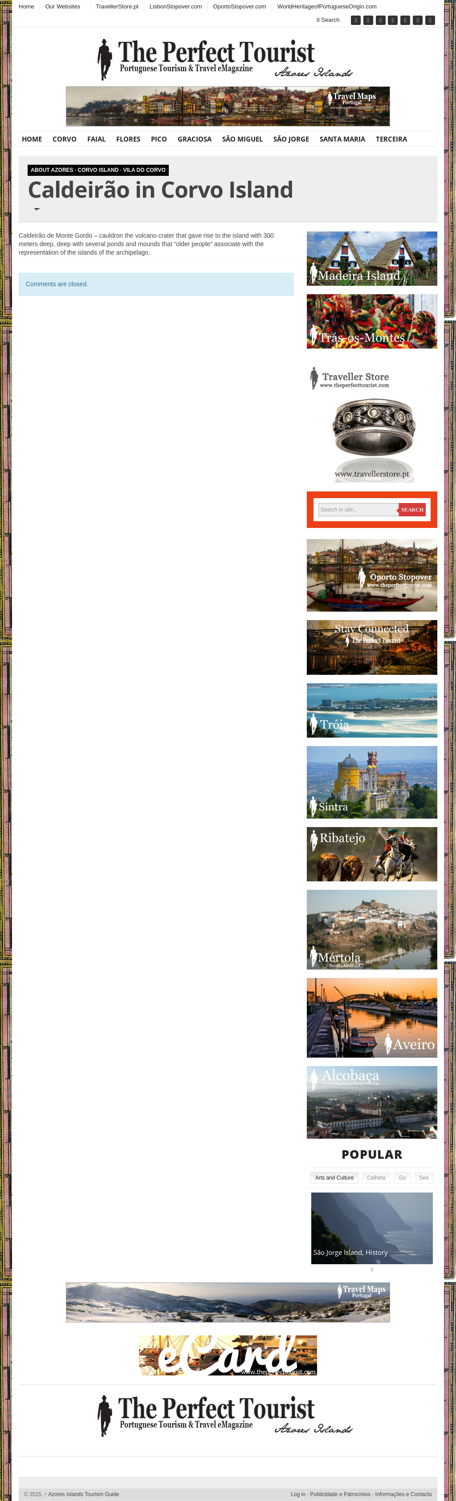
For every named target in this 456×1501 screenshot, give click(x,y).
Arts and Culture (334, 1178)
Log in (298, 1494)
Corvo (65, 138)
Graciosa (195, 138)
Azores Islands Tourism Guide (82, 1494)
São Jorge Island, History (351, 1252)
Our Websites (63, 6)
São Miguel (242, 138)
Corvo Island (98, 170)
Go (402, 1178)
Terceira (391, 138)
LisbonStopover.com (176, 6)
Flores (128, 138)
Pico (159, 138)
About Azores (52, 170)
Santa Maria (342, 138)
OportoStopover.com (239, 6)
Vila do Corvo (144, 170)
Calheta (376, 1178)
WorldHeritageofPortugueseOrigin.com (327, 6)
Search (328, 19)
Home (26, 6)
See (424, 1178)
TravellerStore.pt (117, 6)
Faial (96, 138)
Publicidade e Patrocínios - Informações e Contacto (371, 1494)
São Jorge (291, 138)
